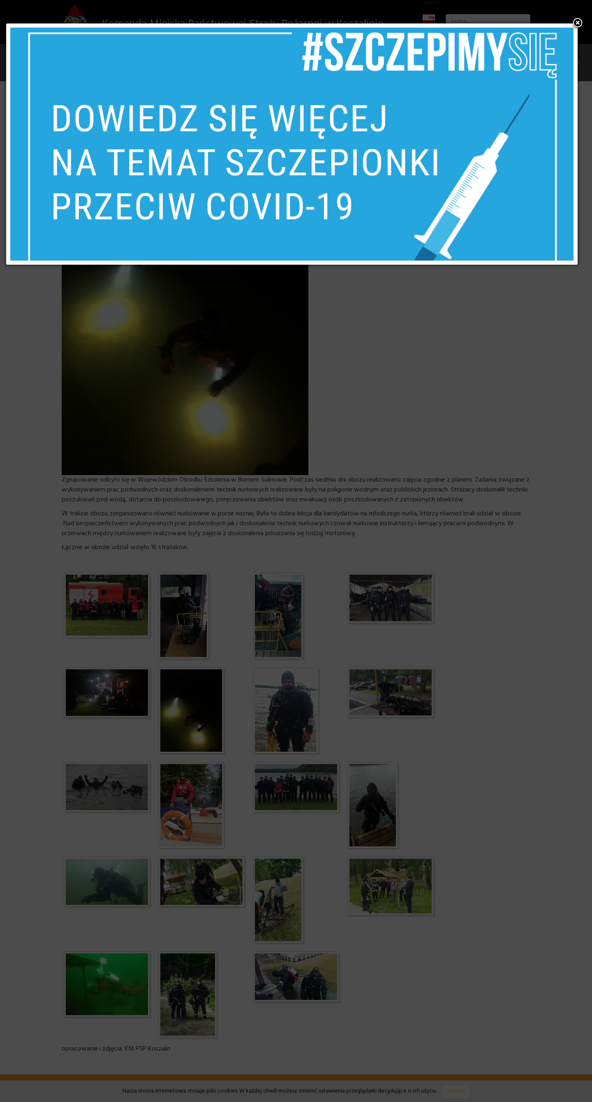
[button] (577, 23)
